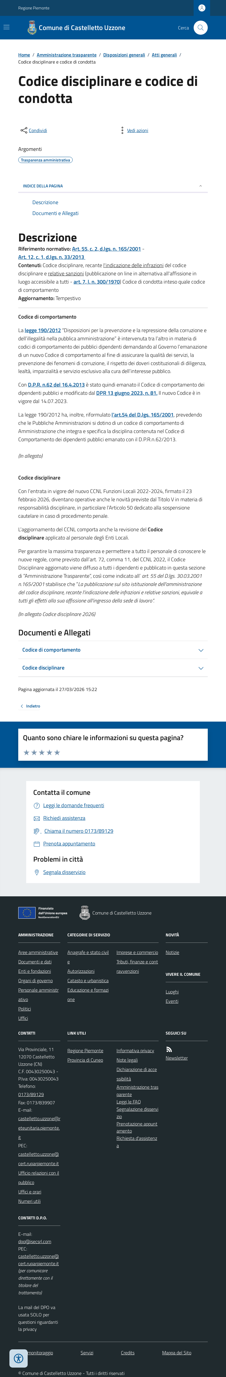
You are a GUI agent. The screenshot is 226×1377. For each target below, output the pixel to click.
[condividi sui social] (33, 130)
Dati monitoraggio (35, 1352)
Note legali (127, 1059)
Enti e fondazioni (34, 971)
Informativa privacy (135, 1050)
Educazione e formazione (88, 994)
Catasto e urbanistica (88, 980)
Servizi (87, 1352)
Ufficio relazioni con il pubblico (38, 1177)
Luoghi (172, 991)
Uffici (23, 1018)
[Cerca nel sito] (198, 28)
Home (24, 54)
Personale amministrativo (38, 994)
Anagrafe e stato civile (88, 957)
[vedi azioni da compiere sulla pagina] (133, 130)
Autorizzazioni (80, 971)
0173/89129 (31, 1094)
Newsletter (177, 1057)
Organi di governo (35, 980)
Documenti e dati (34, 961)
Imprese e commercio (137, 952)
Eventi (172, 1001)
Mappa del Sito (176, 1352)
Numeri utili (29, 1201)
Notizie (172, 952)
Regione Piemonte (33, 8)
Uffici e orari (29, 1191)
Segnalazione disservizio (137, 1112)
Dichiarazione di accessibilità (137, 1074)
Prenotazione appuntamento (137, 1127)
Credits (127, 1352)
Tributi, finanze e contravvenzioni (137, 966)
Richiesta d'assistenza (137, 1142)
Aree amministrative (38, 952)
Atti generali (164, 54)
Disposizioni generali (124, 54)
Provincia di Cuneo (85, 1059)
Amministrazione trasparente (67, 54)
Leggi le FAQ (129, 1101)
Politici (24, 1008)
